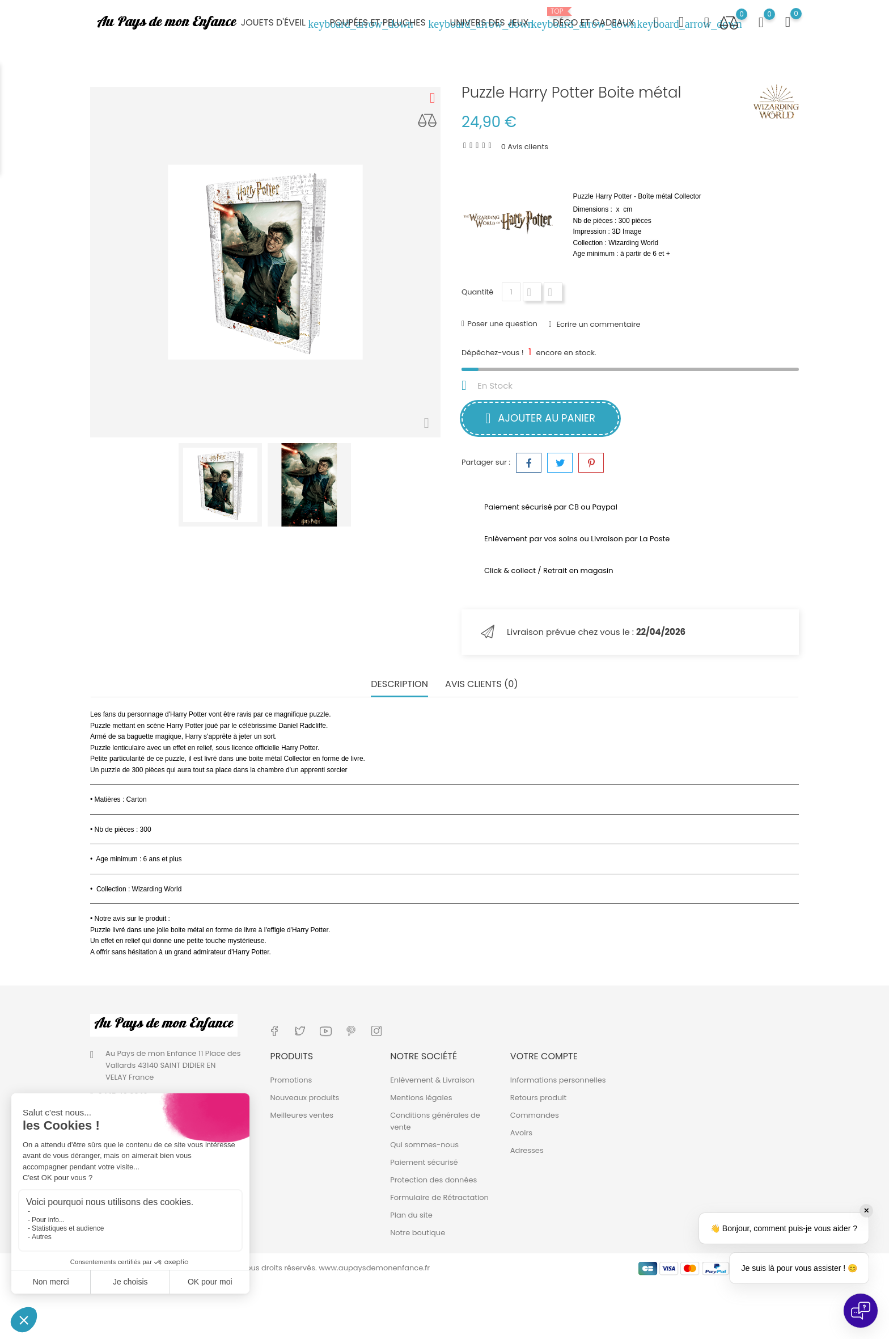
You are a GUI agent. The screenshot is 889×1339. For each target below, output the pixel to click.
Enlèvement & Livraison (432, 1080)
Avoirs (521, 1132)
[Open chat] (861, 1311)
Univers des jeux (496, 23)
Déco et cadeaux (600, 18)
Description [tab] (399, 684)
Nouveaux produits (305, 1097)
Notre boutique (417, 1232)
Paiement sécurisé (424, 1162)
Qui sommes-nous (424, 1144)
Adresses (527, 1150)
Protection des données (433, 1179)
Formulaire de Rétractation (439, 1197)
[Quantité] (511, 292)
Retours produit (538, 1097)
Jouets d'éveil (280, 23)
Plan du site (411, 1215)
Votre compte (544, 1056)
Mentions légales (421, 1097)
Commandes (534, 1115)
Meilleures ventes (302, 1115)
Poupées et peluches (385, 23)
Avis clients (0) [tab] (481, 684)
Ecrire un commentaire (597, 324)
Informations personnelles (558, 1080)
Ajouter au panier (540, 418)
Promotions (291, 1080)
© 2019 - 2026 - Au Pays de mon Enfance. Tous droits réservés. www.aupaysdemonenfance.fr (260, 1267)
